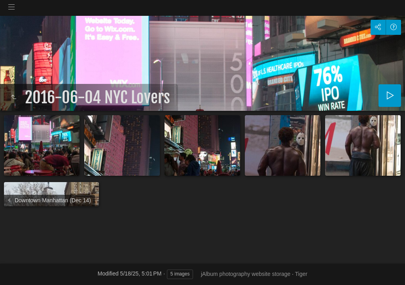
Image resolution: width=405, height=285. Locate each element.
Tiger (301, 274)
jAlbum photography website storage (245, 274)
